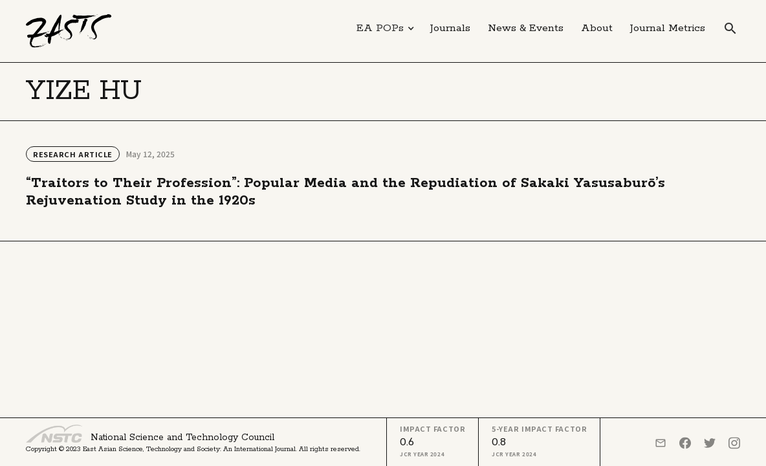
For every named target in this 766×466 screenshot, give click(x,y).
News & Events (526, 28)
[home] (69, 31)
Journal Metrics (667, 28)
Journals (450, 28)
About (597, 28)
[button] (385, 28)
